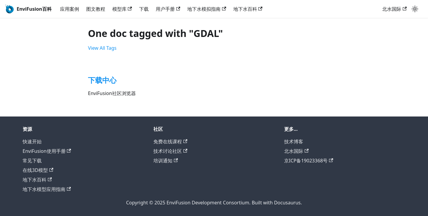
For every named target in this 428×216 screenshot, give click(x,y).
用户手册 (168, 9)
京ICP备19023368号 (308, 160)
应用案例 (69, 9)
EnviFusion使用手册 (47, 151)
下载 (144, 9)
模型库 (122, 9)
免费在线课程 (170, 141)
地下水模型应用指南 (47, 189)
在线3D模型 (38, 170)
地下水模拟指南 (206, 9)
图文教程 (95, 9)
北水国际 (394, 9)
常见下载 (32, 160)
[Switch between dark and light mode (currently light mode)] (415, 9)
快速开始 (32, 141)
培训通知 (165, 160)
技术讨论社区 (170, 151)
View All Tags (102, 48)
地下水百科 (247, 9)
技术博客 (293, 141)
